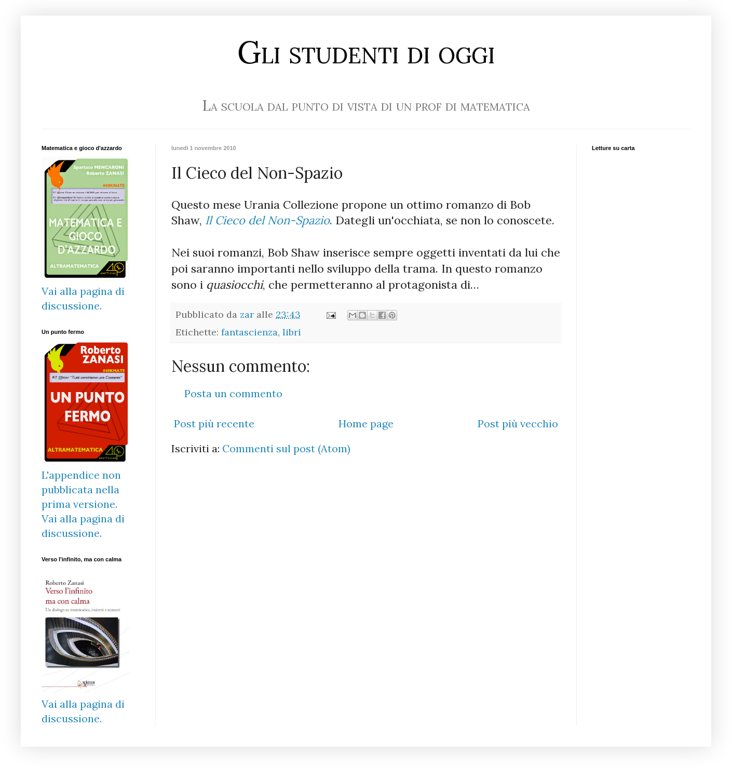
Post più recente (214, 423)
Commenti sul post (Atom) (286, 448)
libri (291, 332)
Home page (366, 423)
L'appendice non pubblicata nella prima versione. (81, 489)
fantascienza (249, 332)
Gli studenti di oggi (366, 52)
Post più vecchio (518, 423)
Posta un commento (233, 393)
